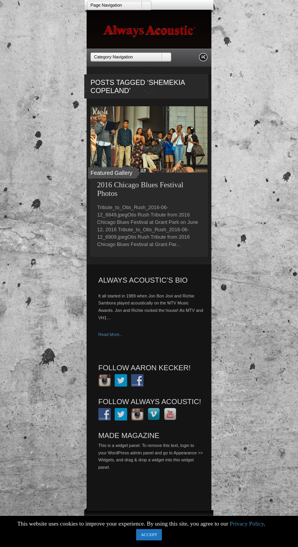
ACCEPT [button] (149, 534)
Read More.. (110, 334)
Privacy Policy (247, 524)
